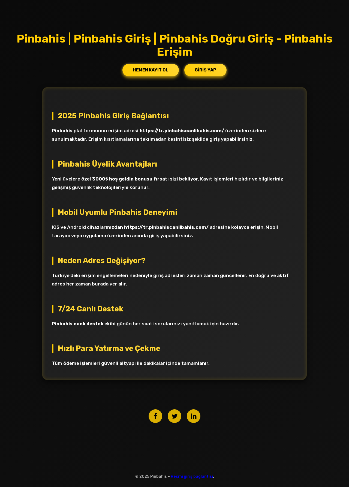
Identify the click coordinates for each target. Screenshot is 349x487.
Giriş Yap (205, 70)
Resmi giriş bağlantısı (192, 476)
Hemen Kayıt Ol (151, 70)
